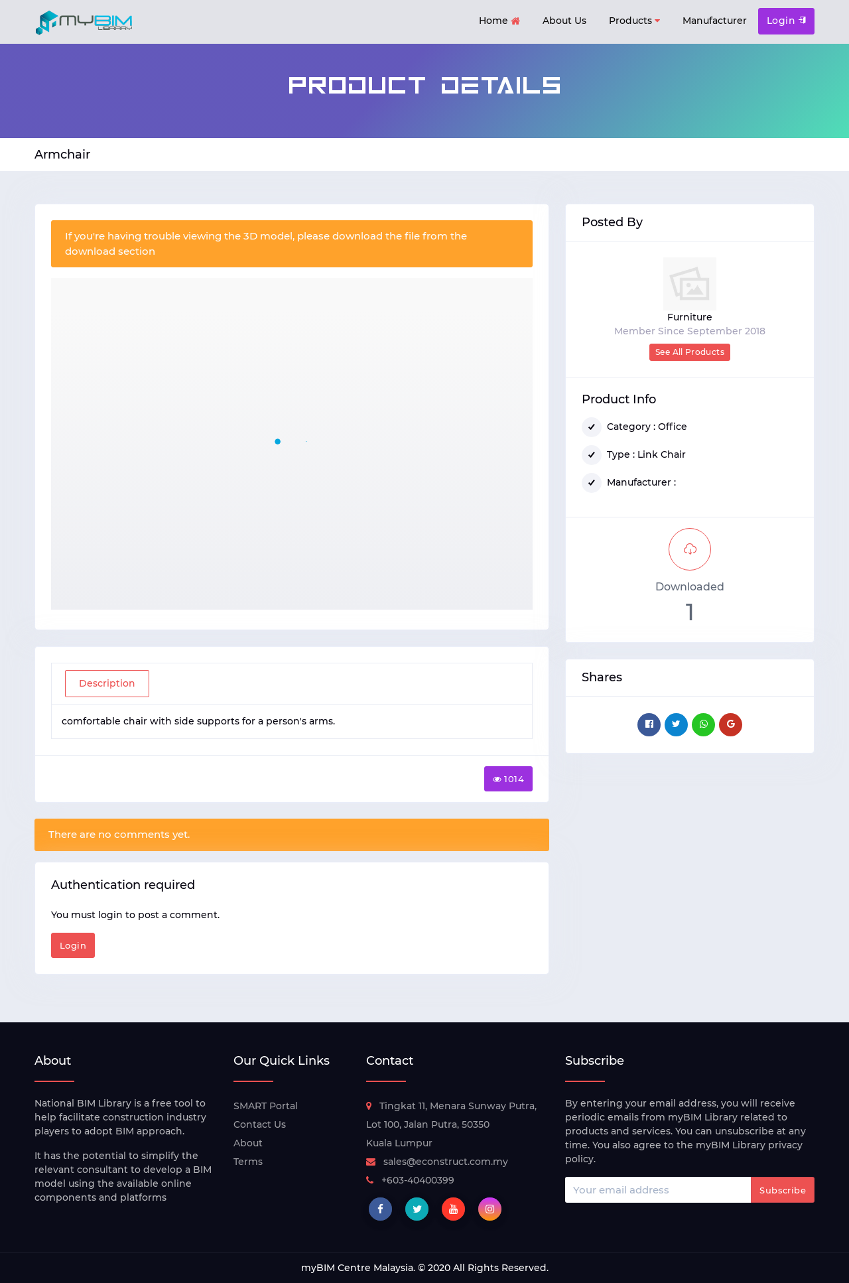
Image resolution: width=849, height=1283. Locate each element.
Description (107, 683)
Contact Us (259, 1124)
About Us (564, 21)
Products (634, 21)
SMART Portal (265, 1106)
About (248, 1143)
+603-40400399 (410, 1180)
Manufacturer (715, 21)
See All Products (689, 352)
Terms (248, 1162)
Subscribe (782, 1190)
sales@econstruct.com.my (437, 1162)
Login (786, 21)
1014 (508, 779)
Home (499, 21)
